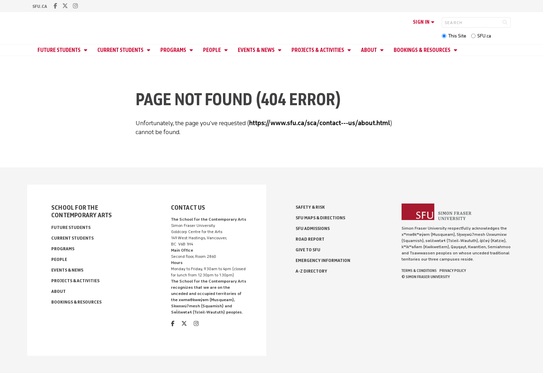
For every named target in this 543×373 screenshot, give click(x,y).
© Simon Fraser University (426, 276)
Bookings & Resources (422, 50)
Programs (173, 50)
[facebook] (55, 6)
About (369, 50)
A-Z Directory (311, 271)
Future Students (60, 50)
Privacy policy (452, 270)
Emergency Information (323, 260)
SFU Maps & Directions (320, 218)
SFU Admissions (313, 228)
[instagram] (75, 6)
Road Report (310, 239)
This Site (457, 36)
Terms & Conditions (419, 270)
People (212, 50)
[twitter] (65, 6)
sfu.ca (39, 6)
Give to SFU (308, 250)
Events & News (257, 50)
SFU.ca (484, 36)
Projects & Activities (318, 50)
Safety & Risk (310, 207)
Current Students (121, 50)
